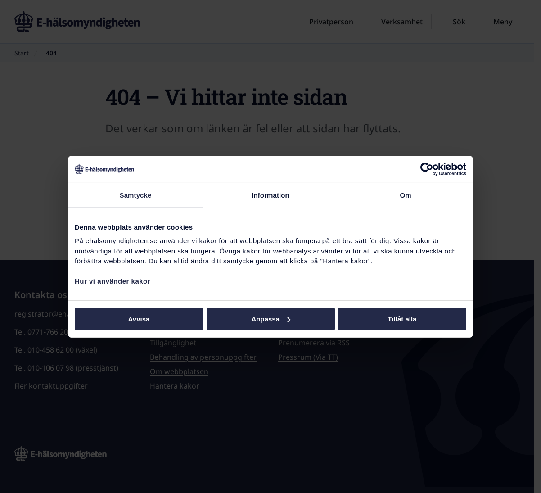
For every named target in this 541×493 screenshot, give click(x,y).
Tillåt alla (402, 318)
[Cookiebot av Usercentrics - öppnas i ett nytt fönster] (427, 169)
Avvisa (139, 318)
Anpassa (270, 318)
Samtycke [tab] (136, 195)
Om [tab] (405, 195)
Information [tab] (270, 195)
